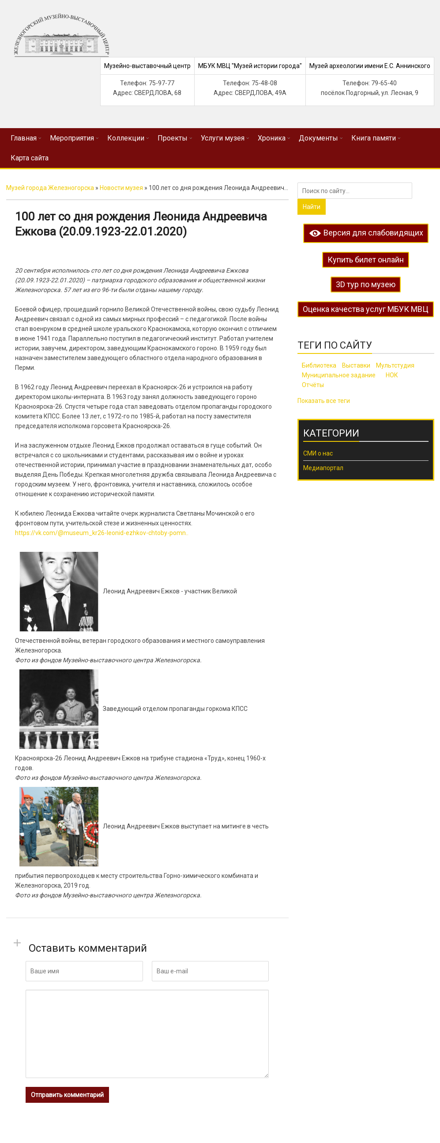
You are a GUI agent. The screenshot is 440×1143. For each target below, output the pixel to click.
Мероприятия (72, 138)
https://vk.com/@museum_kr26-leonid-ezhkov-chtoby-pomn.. (101, 532)
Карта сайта (30, 158)
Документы (318, 138)
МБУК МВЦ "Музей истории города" (250, 65)
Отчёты (313, 384)
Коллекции (125, 138)
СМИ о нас (318, 453)
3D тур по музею (365, 284)
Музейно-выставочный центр (147, 65)
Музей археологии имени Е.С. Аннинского (369, 65)
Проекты (173, 138)
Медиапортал (323, 467)
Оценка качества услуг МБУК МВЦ (366, 309)
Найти (311, 206)
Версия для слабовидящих (365, 232)
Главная (24, 138)
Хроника (272, 138)
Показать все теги (323, 400)
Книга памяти (373, 138)
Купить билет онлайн (365, 259)
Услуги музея (222, 138)
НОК (392, 375)
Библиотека (319, 365)
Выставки (356, 365)
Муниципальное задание (339, 375)
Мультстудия (395, 365)
